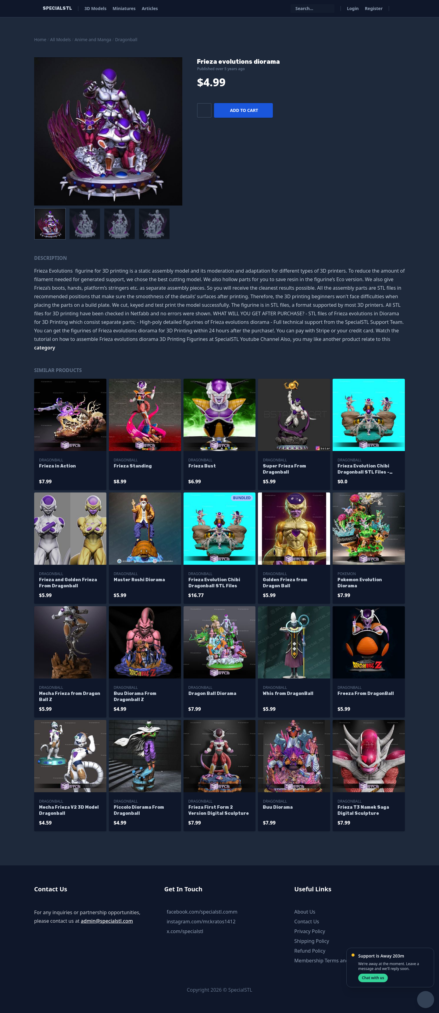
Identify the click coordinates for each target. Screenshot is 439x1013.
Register (374, 8)
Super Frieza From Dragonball (284, 469)
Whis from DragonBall (288, 693)
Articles (150, 8)
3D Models (95, 8)
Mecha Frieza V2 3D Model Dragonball (69, 810)
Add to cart (244, 110)
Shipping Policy (311, 941)
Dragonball (126, 39)
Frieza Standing (133, 466)
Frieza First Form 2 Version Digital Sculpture (218, 810)
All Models (60, 39)
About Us (304, 911)
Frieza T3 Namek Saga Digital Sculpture (363, 810)
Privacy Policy (309, 931)
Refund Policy (309, 950)
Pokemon (346, 573)
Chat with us (373, 977)
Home (40, 39)
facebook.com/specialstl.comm (202, 911)
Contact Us (306, 921)
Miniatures (124, 8)
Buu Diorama (278, 807)
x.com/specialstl (185, 931)
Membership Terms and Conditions (334, 960)
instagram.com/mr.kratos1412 (201, 921)
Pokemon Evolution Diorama (359, 583)
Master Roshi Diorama (139, 579)
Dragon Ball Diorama (212, 693)
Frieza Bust (202, 466)
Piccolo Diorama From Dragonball (139, 810)
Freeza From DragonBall (365, 693)
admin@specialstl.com (107, 921)
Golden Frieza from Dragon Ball (285, 583)
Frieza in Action (57, 466)
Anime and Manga (93, 39)
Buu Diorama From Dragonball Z (135, 696)
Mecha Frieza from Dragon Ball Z (69, 696)
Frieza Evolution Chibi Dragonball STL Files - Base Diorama (363, 469)
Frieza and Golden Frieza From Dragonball (68, 583)
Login (353, 8)
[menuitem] (50, 224)
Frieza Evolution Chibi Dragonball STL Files (214, 583)
